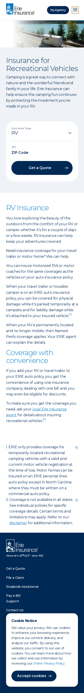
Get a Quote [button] (40, 168)
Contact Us (15, 610)
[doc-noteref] (70, 316)
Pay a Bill (13, 596)
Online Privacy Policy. (49, 663)
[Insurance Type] (42, 133)
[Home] (21, 9)
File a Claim (15, 578)
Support (12, 601)
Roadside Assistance (22, 587)
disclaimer (18, 523)
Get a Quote (15, 568)
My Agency (58, 10)
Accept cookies (31, 676)
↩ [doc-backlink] (76, 447)
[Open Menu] (75, 10)
